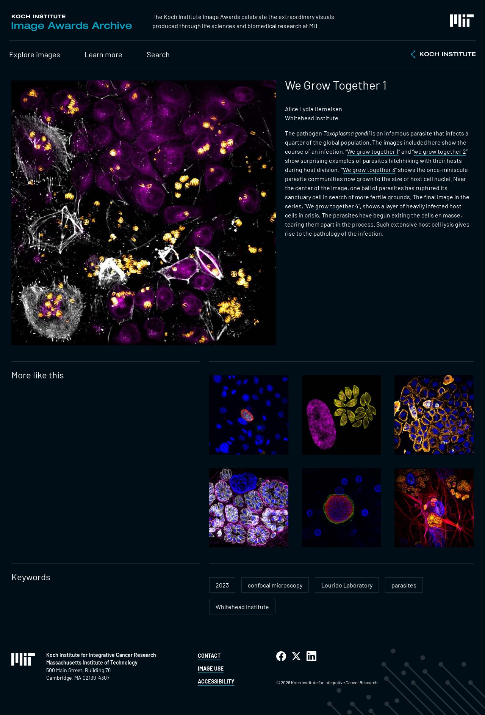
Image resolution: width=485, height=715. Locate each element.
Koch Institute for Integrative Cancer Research (101, 655)
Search (158, 54)
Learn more (103, 54)
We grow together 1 (373, 151)
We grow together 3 (369, 169)
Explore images (34, 54)
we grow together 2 (440, 151)
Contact (209, 655)
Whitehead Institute (242, 606)
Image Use (211, 668)
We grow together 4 (332, 205)
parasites (403, 585)
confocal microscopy (275, 585)
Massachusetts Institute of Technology (92, 662)
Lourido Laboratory (346, 585)
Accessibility (216, 681)
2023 (222, 585)
